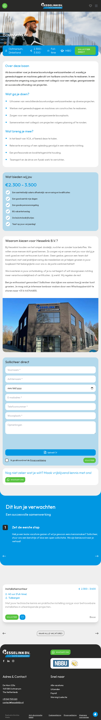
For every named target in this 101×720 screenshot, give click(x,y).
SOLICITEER (89, 460)
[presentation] (25, 442)
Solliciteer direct (84, 50)
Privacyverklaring (38, 460)
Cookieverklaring (55, 715)
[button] (4, 556)
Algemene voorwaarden (84, 716)
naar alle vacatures (50, 633)
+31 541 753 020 (10, 699)
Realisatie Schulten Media (12, 716)
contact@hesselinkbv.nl (13, 702)
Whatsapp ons (15, 480)
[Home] (51, 6)
